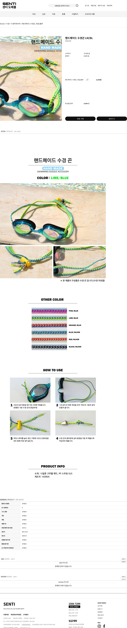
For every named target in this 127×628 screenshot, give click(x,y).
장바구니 (112, 118)
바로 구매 (80, 118)
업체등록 (100, 612)
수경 (7, 23)
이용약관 (6, 614)
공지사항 (100, 606)
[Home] (9, 604)
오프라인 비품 (90, 14)
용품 (63, 14)
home (2, 23)
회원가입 (93, 5)
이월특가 (75, 14)
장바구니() (101, 5)
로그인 (87, 5)
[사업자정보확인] (26, 624)
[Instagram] (99, 626)
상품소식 (100, 609)
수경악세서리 (15, 23)
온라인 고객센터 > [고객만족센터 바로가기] (74, 607)
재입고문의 (101, 615)
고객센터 (25, 614)
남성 (43, 14)
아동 (53, 14)
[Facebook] (104, 626)
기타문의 (100, 618)
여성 (33, 14)
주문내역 (109, 5)
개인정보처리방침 (16, 614)
